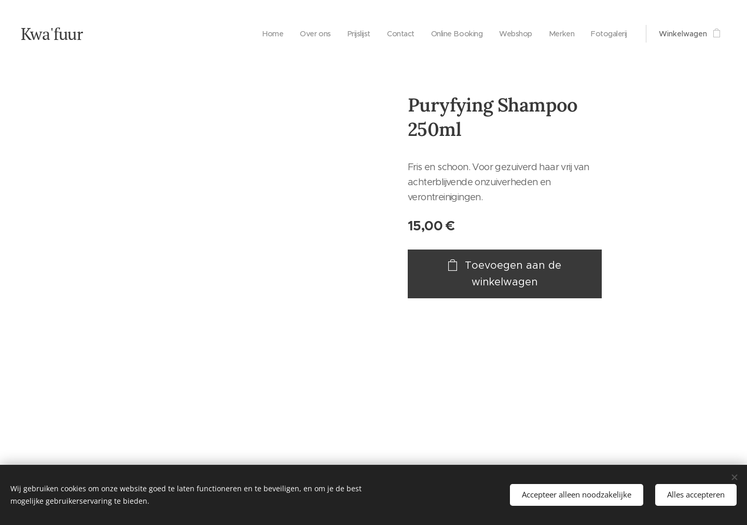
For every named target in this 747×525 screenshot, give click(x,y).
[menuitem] (260, 34)
